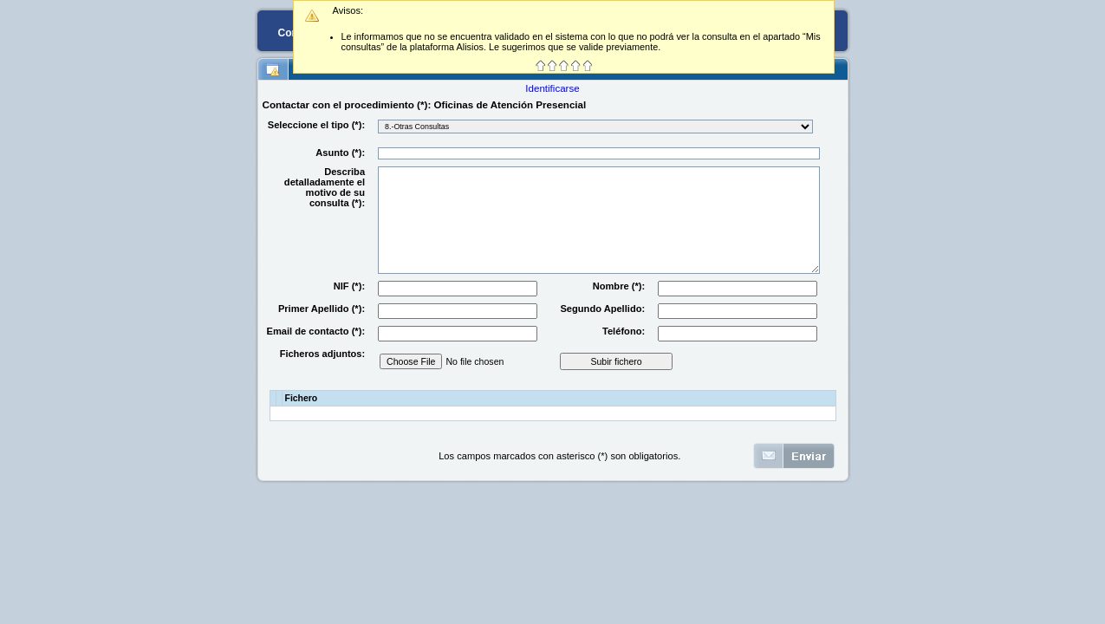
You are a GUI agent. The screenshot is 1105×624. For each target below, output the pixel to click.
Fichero (301, 398)
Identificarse (552, 88)
